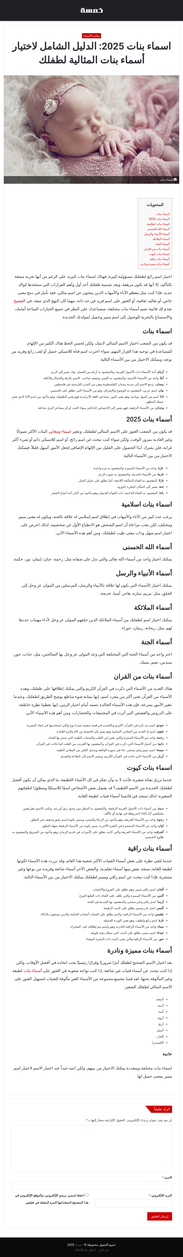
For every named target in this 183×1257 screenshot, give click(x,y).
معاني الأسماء (91, 35)
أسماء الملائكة (161, 239)
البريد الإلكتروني (160, 1195)
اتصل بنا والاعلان (85, 1250)
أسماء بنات (33, 970)
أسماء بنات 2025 (159, 219)
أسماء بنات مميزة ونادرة (155, 264)
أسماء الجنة (162, 244)
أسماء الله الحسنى (158, 229)
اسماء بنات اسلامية (158, 224)
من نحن (104, 1250)
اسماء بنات (162, 214)
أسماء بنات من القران (156, 249)
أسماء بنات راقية (159, 259)
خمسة (79, 1245)
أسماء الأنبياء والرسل (156, 234)
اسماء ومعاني (60, 431)
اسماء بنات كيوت (159, 254)
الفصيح (19, 300)
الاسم (167, 1177)
